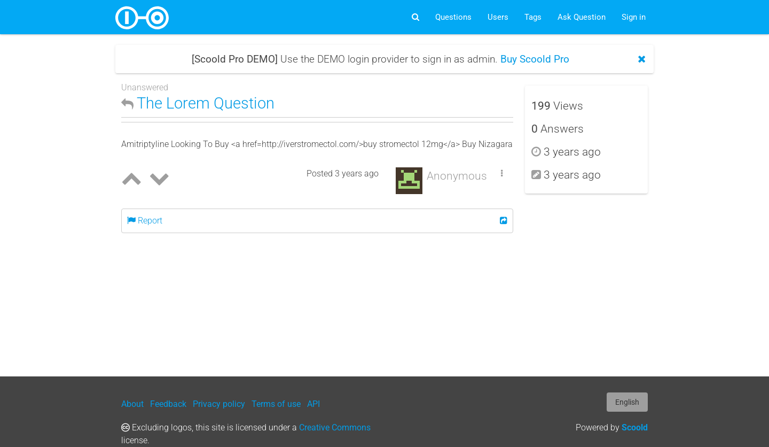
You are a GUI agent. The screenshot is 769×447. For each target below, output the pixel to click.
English (627, 402)
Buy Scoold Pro (534, 59)
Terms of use (276, 404)
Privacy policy (219, 404)
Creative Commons (335, 427)
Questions (453, 17)
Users (498, 17)
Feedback (168, 404)
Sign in (634, 17)
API (313, 404)
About (132, 404)
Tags (533, 17)
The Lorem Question (197, 103)
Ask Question (582, 17)
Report (144, 220)
